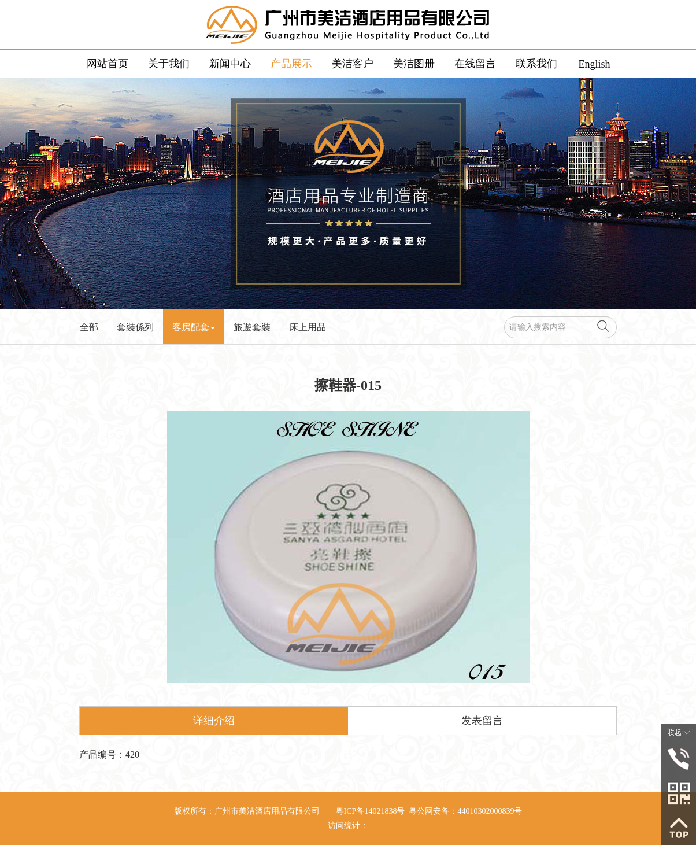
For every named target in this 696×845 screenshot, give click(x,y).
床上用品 (307, 327)
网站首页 (107, 63)
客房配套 (193, 327)
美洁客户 (352, 63)
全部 (89, 327)
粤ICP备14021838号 (370, 811)
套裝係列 (135, 327)
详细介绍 (214, 720)
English (594, 64)
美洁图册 (414, 63)
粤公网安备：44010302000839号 (465, 811)
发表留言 (482, 720)
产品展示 (291, 63)
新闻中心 (230, 63)
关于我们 (169, 63)
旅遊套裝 (252, 327)
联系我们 (536, 63)
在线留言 (475, 63)
